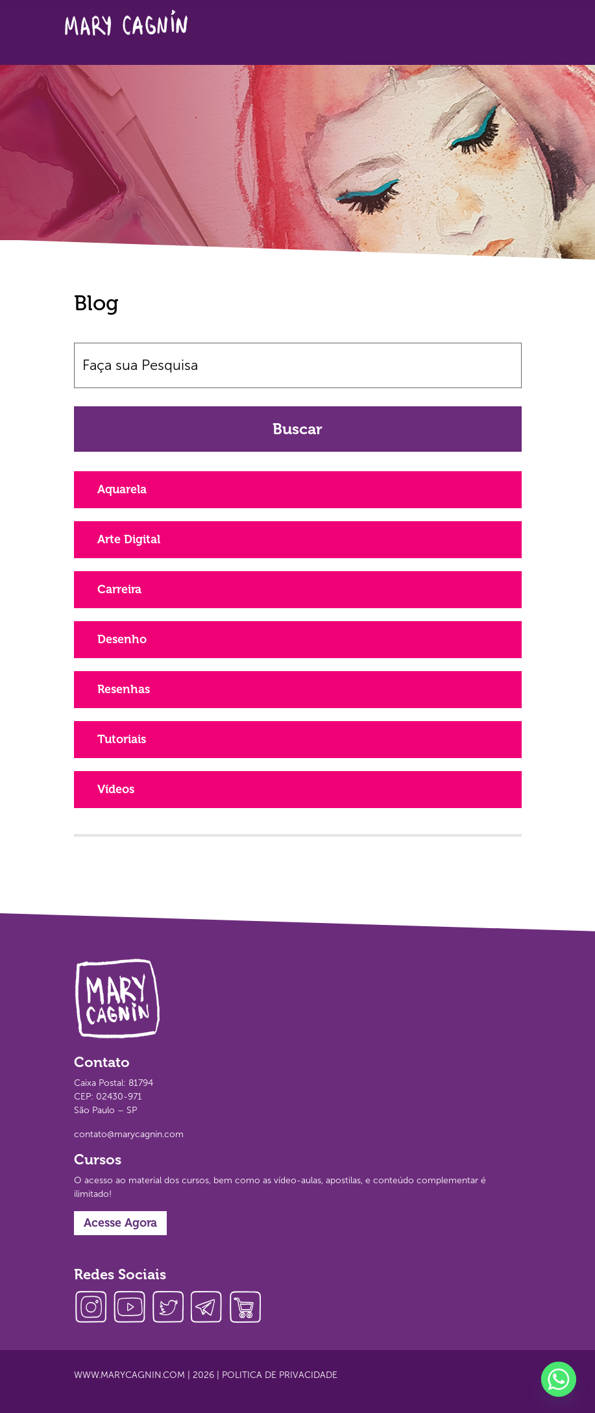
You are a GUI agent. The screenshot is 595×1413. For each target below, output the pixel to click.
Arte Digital (128, 539)
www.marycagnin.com (129, 1375)
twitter (171, 1308)
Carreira (119, 589)
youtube (132, 1308)
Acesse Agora (120, 1223)
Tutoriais (121, 739)
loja (249, 1308)
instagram (93, 1308)
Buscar (297, 428)
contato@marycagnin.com (129, 1134)
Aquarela (122, 489)
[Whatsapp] (558, 1379)
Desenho (122, 639)
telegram (210, 1308)
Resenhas (123, 689)
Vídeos (115, 789)
